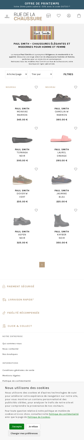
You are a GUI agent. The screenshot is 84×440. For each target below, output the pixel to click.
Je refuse (33, 426)
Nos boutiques (10, 354)
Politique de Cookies (39, 417)
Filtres (68, 74)
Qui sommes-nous (12, 343)
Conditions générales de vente (18, 370)
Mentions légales (11, 375)
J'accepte (17, 426)
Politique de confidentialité (16, 381)
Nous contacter (10, 349)
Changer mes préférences (24, 433)
